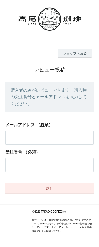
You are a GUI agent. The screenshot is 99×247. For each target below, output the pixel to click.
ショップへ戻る (75, 53)
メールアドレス (20, 125)
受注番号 (13, 152)
